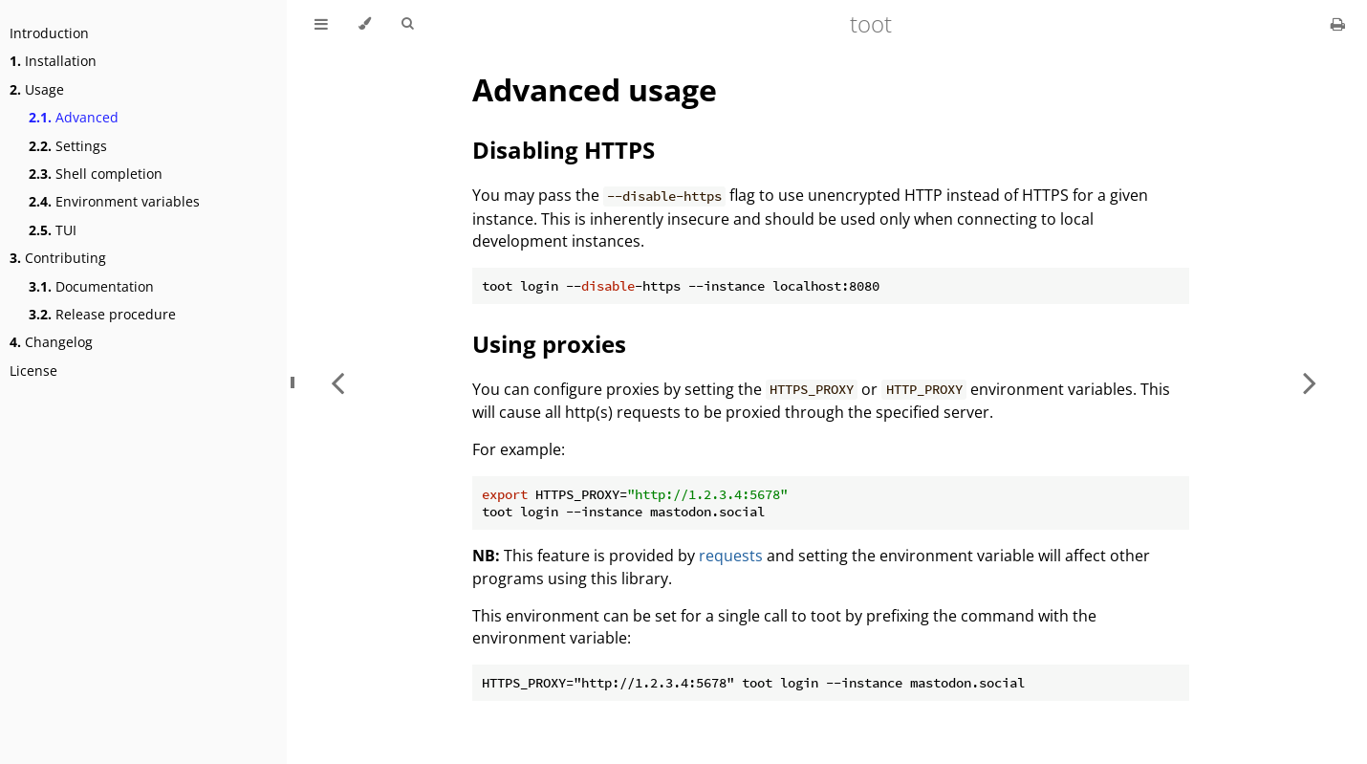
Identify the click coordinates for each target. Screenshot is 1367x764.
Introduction (49, 33)
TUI (52, 230)
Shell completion (96, 173)
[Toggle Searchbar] (407, 24)
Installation (53, 61)
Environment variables (114, 201)
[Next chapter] (1310, 382)
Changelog (51, 342)
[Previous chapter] (337, 382)
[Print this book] (1338, 23)
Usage (37, 89)
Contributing (58, 258)
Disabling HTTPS (563, 149)
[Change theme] (364, 24)
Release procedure (102, 314)
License (33, 370)
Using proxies (549, 344)
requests (731, 555)
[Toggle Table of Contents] (321, 24)
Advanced (74, 117)
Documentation (91, 286)
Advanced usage (594, 89)
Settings (68, 146)
